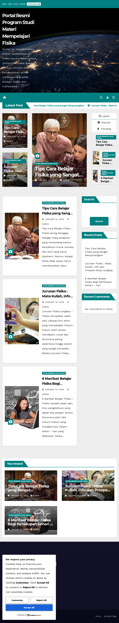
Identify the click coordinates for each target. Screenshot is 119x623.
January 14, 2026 (16, 136)
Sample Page (110, 616)
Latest (104, 116)
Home (98, 616)
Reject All (41, 600)
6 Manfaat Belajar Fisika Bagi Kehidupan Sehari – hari (98, 282)
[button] (101, 97)
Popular (104, 122)
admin (8, 141)
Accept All (29, 607)
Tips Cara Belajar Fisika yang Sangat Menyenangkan (57, 175)
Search (89, 199)
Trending (104, 128)
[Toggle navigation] (113, 97)
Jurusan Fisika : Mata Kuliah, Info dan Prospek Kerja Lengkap (99, 267)
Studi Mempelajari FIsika (12, 122)
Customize (17, 600)
